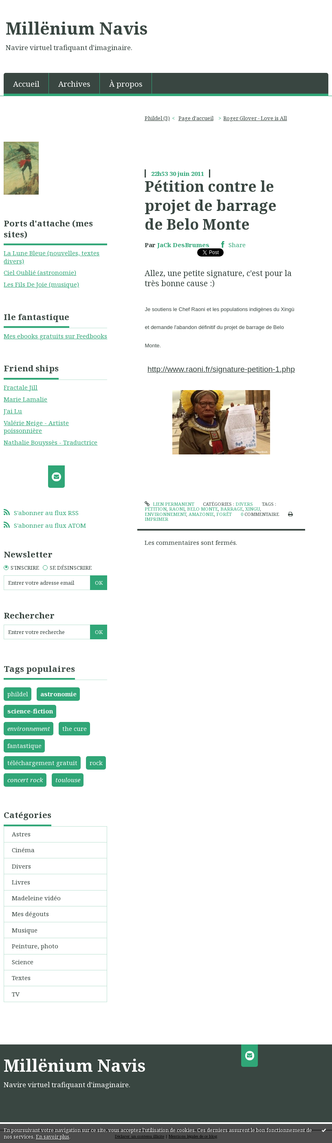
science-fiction (30, 711)
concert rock (25, 780)
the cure (74, 728)
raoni (177, 509)
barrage (231, 509)
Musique (24, 930)
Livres (21, 882)
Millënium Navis (76, 28)
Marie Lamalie (25, 399)
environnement (28, 728)
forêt (224, 514)
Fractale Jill (20, 387)
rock (96, 763)
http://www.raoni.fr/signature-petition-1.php (221, 369)
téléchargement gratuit (42, 763)
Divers (21, 866)
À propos (126, 84)
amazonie (201, 514)
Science (22, 962)
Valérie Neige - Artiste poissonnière (36, 427)
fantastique (24, 746)
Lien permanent (169, 504)
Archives (74, 84)
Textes (21, 978)
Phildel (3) (157, 118)
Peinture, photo (35, 946)
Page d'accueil (195, 118)
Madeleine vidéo (36, 898)
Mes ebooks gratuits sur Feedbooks (55, 336)
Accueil (26, 84)
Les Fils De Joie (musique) (41, 284)
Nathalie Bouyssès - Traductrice (50, 442)
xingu (252, 509)
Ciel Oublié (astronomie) (40, 272)
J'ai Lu (13, 411)
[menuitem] (26, 83)
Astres (21, 834)
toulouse (67, 780)
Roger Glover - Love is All (255, 118)
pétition (156, 509)
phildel (17, 694)
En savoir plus (52, 1136)
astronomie (58, 694)
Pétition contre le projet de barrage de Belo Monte (211, 205)
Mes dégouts (30, 914)
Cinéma (23, 850)
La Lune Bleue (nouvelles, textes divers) (51, 257)
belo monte (202, 509)
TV (16, 994)
